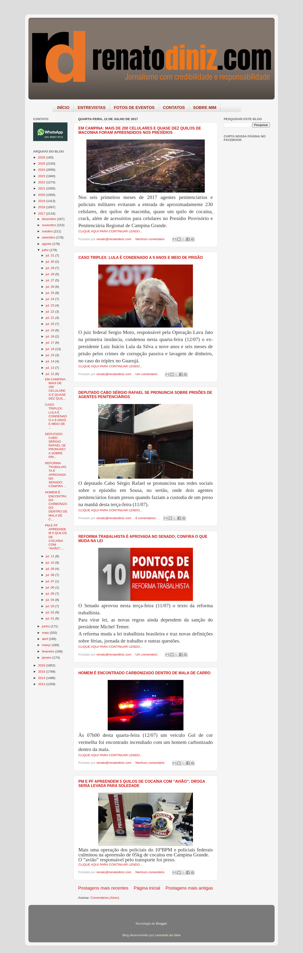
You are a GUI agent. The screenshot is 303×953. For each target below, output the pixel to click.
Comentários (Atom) (105, 897)
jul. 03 (50, 606)
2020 (42, 195)
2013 (42, 684)
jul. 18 (50, 336)
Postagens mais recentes (103, 888)
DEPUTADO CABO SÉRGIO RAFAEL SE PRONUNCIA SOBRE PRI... (55, 445)
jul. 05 (50, 593)
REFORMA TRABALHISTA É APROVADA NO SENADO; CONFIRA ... (55, 474)
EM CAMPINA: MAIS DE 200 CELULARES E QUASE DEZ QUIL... (55, 389)
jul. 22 (50, 311)
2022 (42, 182)
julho (45, 250)
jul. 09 (50, 569)
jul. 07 (50, 581)
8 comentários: (146, 518)
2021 (42, 188)
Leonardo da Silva (168, 935)
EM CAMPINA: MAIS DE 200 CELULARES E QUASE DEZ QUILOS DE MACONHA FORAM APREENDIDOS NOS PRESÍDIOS (139, 130)
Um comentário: (147, 374)
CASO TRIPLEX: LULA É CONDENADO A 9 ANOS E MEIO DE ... (56, 416)
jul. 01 (50, 618)
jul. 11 (50, 556)
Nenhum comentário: (150, 239)
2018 (42, 207)
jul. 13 (50, 367)
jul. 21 (50, 317)
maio (46, 632)
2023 (42, 176)
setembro (49, 237)
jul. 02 (50, 612)
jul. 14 (50, 361)
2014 (42, 678)
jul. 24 (50, 299)
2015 (42, 671)
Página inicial (147, 888)
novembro (49, 225)
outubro (48, 231)
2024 (42, 169)
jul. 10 (50, 562)
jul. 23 (50, 305)
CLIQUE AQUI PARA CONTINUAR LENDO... (110, 231)
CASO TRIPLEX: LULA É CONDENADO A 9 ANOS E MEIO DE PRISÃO (140, 258)
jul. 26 (50, 286)
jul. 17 (50, 342)
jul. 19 (50, 330)
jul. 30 (50, 261)
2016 (42, 665)
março (47, 645)
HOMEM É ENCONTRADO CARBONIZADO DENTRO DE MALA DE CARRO (144, 673)
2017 (42, 213)
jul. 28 (50, 274)
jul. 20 (50, 324)
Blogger (161, 923)
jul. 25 (50, 293)
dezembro (49, 219)
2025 (42, 163)
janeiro (47, 657)
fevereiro (48, 651)
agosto (47, 244)
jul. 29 (50, 268)
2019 (42, 201)
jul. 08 (50, 575)
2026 (42, 157)
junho (46, 626)
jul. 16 (50, 349)
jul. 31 (50, 255)
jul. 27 (50, 280)
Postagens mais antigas (189, 888)
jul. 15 (50, 355)
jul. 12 (50, 374)
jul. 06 (50, 587)
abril (45, 639)
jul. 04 (50, 600)
